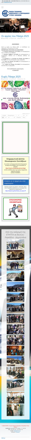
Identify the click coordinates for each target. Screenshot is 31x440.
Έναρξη (4, 115)
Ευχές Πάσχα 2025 (11, 76)
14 (8, 117)
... (21, 115)
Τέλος (24, 117)
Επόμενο (19, 117)
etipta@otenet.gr (8, 2)
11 (26, 115)
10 (23, 115)
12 (3, 117)
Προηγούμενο (11, 115)
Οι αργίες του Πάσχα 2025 (15, 36)
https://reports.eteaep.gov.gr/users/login (16, 168)
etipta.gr (3, 438)
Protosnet (18, 432)
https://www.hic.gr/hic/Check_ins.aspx (15, 190)
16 (14, 117)
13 (5, 117)
